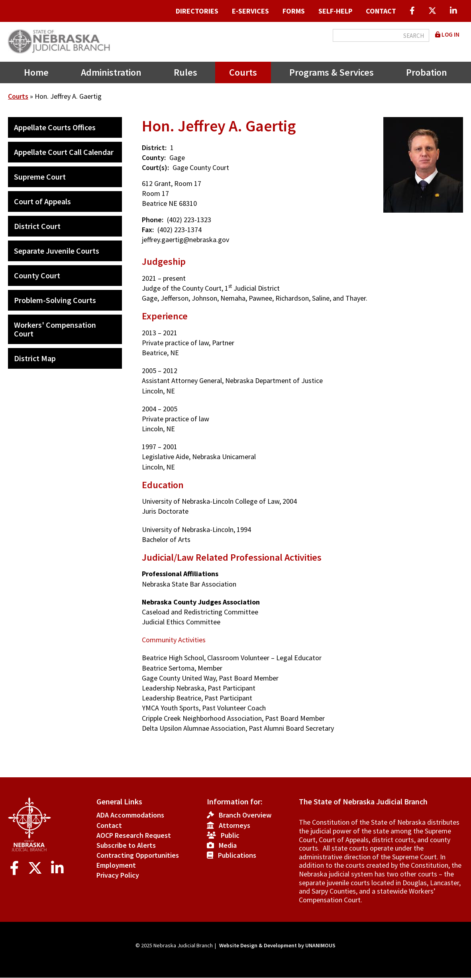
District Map (35, 358)
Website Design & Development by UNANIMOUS (277, 945)
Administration (111, 72)
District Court (37, 226)
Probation (426, 72)
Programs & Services (331, 72)
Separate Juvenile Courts (56, 251)
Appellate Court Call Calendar (64, 152)
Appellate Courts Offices (55, 127)
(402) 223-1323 (189, 219)
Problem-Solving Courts (55, 300)
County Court (37, 275)
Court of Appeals (42, 201)
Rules (185, 72)
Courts (243, 72)
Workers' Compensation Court (55, 329)
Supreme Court (40, 177)
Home (36, 72)
